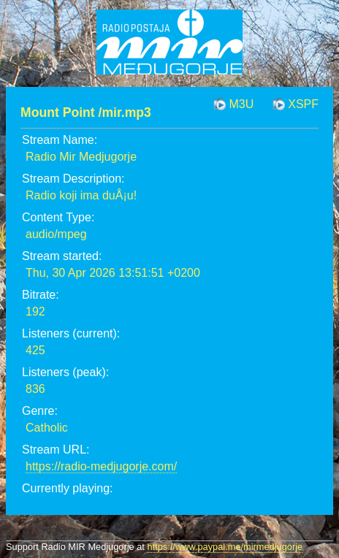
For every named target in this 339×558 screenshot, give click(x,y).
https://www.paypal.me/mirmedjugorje (224, 546)
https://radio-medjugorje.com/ (101, 466)
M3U (241, 104)
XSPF (303, 104)
